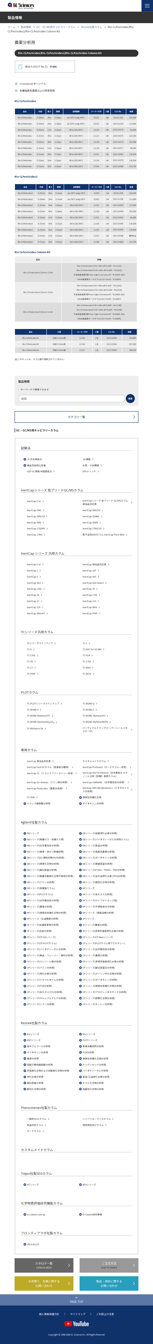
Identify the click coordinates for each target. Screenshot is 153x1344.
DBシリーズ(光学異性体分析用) (43, 845)
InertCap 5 (32, 576)
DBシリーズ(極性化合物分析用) (99, 882)
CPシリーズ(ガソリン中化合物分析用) (102, 973)
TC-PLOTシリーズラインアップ (43, 703)
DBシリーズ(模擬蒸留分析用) (97, 863)
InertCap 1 (32, 570)
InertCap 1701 (90, 595)
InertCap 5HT (89, 576)
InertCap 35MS (90, 522)
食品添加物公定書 (36, 465)
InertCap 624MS (91, 516)
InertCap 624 (33, 582)
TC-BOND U (33, 709)
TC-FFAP (31, 673)
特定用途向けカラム (93, 1125)
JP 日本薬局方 (34, 459)
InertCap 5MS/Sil (36, 516)
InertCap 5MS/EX (91, 510)
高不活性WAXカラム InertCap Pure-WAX (103, 534)
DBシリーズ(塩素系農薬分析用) (99, 851)
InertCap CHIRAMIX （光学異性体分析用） (104, 782)
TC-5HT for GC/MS (92, 649)
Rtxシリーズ (89, 1034)
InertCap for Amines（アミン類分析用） (48, 782)
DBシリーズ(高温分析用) (95, 845)
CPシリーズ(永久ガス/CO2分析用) (44, 992)
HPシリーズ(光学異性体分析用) (43, 900)
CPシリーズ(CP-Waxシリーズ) (98, 937)
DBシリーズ (33, 833)
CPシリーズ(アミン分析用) (41, 967)
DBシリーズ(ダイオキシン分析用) (100, 857)
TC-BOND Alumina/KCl (94, 715)
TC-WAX (87, 667)
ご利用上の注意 (105, 1314)
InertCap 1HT (89, 570)
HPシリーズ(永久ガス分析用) (97, 894)
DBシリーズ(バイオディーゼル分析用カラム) (106, 839)
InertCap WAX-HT (36, 613)
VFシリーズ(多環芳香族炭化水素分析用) (103, 931)
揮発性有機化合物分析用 (95, 1058)
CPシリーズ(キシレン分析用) (97, 1004)
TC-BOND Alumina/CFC (38, 715)
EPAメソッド (89, 471)
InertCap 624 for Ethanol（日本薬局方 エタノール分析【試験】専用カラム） (105, 774)
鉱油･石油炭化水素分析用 (96, 1076)
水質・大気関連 (91, 465)
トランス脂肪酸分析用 (38, 803)
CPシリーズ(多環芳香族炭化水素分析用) (103, 961)
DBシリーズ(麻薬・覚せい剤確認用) (45, 851)
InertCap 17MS (34, 534)
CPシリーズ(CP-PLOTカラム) (42, 943)
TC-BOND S (88, 709)
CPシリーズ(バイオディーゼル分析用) (46, 949)
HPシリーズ (89, 888)
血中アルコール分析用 (38, 1046)
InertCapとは (34, 501)
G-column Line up (36, 1214)
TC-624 (86, 655)
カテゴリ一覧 (76, 417)
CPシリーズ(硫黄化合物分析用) (99, 998)
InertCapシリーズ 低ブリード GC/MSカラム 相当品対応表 (105, 502)
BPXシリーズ (89, 1184)
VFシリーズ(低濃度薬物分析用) (43, 924)
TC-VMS (31, 797)
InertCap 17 (33, 601)
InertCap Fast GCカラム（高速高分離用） (48, 767)
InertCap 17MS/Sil (92, 528)
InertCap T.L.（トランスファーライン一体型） (51, 773)
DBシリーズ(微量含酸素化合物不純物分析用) (50, 876)
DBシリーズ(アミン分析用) (41, 882)
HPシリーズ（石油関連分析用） (43, 918)
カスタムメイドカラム (94, 761)
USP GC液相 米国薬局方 (39, 471)
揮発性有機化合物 (92, 797)
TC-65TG (87, 673)
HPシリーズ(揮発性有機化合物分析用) (46, 912)
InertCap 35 (33, 595)
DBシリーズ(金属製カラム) (41, 888)
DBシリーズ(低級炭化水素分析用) (100, 833)
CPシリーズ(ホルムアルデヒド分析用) (46, 998)
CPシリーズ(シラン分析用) (41, 1004)
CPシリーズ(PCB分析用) (39, 986)
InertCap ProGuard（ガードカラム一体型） (105, 767)
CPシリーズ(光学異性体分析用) (99, 949)
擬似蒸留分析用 (35, 1083)
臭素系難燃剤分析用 (93, 1046)
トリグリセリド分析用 (94, 1064)
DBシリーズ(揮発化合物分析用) (43, 863)
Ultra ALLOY (33, 1244)
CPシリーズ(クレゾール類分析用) (44, 961)
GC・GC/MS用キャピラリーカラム (56, 27)
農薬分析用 (33, 1058)
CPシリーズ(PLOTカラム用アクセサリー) (104, 943)
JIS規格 (87, 459)
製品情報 (26, 27)
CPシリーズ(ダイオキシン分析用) (100, 979)
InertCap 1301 (34, 588)
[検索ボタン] (130, 398)
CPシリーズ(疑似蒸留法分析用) (99, 967)
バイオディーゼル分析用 (95, 1070)
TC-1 (85, 643)
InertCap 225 (33, 607)
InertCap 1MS (34, 510)
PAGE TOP (76, 1301)
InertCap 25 (89, 588)
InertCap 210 (89, 601)
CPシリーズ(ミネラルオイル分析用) (45, 979)
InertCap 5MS (34, 522)
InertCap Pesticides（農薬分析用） (45, 788)
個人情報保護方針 (49, 1314)
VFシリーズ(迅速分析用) (39, 931)
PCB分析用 (88, 1052)
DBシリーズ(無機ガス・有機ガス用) (45, 839)
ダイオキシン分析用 (93, 803)
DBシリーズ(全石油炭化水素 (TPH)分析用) (104, 876)
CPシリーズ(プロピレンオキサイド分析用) (105, 992)
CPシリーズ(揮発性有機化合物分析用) (102, 986)
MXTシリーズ (33, 1040)
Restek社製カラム (91, 27)
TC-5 (29, 649)
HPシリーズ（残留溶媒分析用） (99, 912)
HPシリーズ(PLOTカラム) (40, 894)
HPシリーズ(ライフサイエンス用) (100, 900)
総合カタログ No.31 (41, 66)
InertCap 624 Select (93, 582)
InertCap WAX (90, 607)
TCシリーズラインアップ (40, 643)
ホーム (11, 27)
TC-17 (30, 667)
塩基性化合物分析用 (93, 1089)
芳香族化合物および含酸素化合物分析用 (48, 1070)
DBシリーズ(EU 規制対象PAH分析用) (45, 857)
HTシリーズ (33, 1184)
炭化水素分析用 (35, 1076)
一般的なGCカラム (36, 1119)
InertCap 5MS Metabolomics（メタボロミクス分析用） (106, 789)
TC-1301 (31, 655)
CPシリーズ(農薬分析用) (95, 955)
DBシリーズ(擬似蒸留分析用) (42, 870)
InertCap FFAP (90, 613)
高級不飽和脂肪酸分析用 (40, 1064)
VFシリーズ (88, 918)
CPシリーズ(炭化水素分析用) (42, 973)
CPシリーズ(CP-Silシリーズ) (41, 937)
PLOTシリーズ (90, 1040)
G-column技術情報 (92, 1214)
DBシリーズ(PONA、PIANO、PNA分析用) (104, 870)
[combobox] (76, 398)
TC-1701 (87, 661)
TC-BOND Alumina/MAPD (95, 721)
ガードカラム (34, 1131)
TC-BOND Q (88, 703)
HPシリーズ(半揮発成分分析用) (99, 906)
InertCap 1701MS (36, 528)
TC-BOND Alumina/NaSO (40, 722)
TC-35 (30, 661)
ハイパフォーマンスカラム (97, 1119)
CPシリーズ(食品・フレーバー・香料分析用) (50, 955)
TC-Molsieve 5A (35, 728)
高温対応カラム (35, 1125)
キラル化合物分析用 (93, 1083)
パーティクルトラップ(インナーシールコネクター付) (105, 729)
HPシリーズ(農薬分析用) (39, 906)
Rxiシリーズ (33, 1034)
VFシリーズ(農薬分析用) (95, 924)
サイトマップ (77, 1314)
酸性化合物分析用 (36, 1089)
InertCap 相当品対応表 (94, 564)
